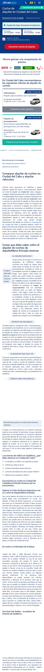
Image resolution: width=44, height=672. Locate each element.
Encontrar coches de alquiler (22, 46)
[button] (26, 2)
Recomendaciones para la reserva (13, 163)
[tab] (13, 17)
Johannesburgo (29, 190)
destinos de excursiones (10, 167)
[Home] (9, 3)
